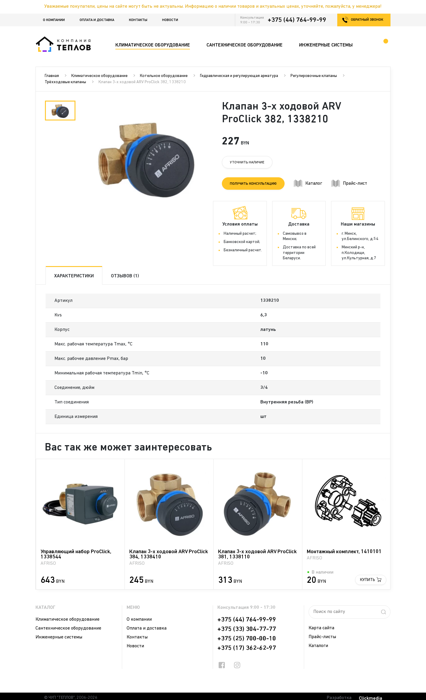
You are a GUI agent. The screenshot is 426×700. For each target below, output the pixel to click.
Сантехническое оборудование (68, 628)
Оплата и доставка (97, 20)
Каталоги (318, 645)
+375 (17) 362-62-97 (246, 648)
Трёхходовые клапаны (65, 82)
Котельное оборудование (164, 76)
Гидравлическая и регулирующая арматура (239, 76)
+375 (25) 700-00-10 (246, 638)
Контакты (138, 20)
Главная (52, 76)
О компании (54, 20)
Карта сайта (321, 628)
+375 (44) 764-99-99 (297, 20)
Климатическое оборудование (99, 76)
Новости (170, 20)
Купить (367, 580)
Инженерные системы (59, 637)
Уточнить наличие (247, 162)
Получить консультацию (253, 184)
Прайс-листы (322, 637)
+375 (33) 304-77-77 (246, 629)
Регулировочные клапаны (314, 76)
